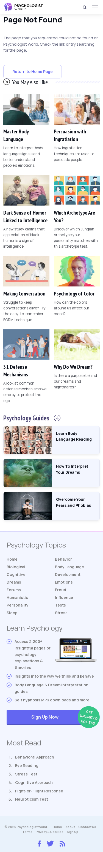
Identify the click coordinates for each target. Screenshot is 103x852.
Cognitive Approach (34, 782)
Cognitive (16, 574)
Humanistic (17, 597)
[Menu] (94, 7)
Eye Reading (26, 765)
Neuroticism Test (31, 799)
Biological (16, 566)
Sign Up (72, 832)
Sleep (12, 612)
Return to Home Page (32, 71)
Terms (27, 832)
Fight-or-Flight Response (39, 791)
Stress (61, 612)
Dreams (14, 582)
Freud (60, 589)
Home (12, 559)
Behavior (63, 559)
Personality (18, 605)
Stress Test (26, 774)
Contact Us (87, 827)
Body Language (69, 566)
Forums (14, 589)
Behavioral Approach (34, 757)
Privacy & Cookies (49, 832)
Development (67, 574)
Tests (60, 605)
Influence (64, 597)
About (70, 827)
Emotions (64, 582)
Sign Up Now (63, 717)
